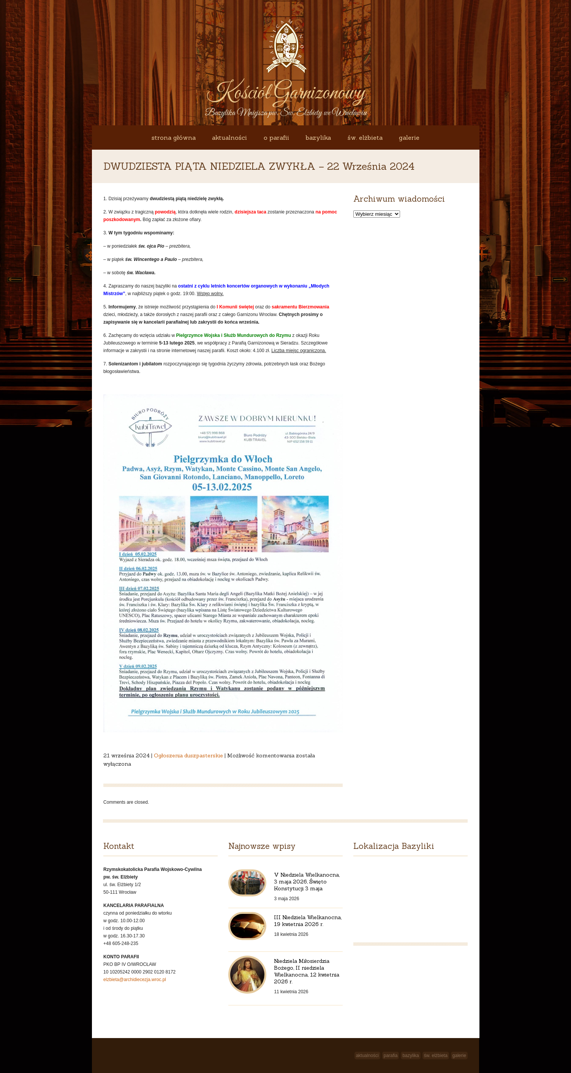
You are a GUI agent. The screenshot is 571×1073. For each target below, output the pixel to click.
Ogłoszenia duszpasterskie (188, 755)
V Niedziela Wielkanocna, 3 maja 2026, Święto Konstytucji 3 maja (307, 881)
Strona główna (174, 137)
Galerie (409, 137)
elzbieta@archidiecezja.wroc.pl (134, 979)
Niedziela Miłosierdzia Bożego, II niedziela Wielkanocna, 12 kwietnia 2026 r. (306, 971)
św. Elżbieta (365, 137)
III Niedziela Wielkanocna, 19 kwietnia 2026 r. (308, 921)
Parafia (391, 1055)
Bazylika (318, 137)
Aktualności (229, 137)
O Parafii (276, 137)
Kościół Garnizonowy (285, 93)
